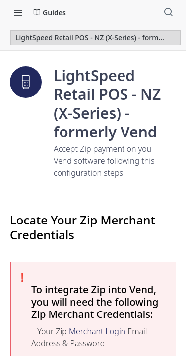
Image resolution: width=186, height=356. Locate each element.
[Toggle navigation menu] (18, 12)
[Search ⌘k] (168, 12)
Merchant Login (97, 331)
